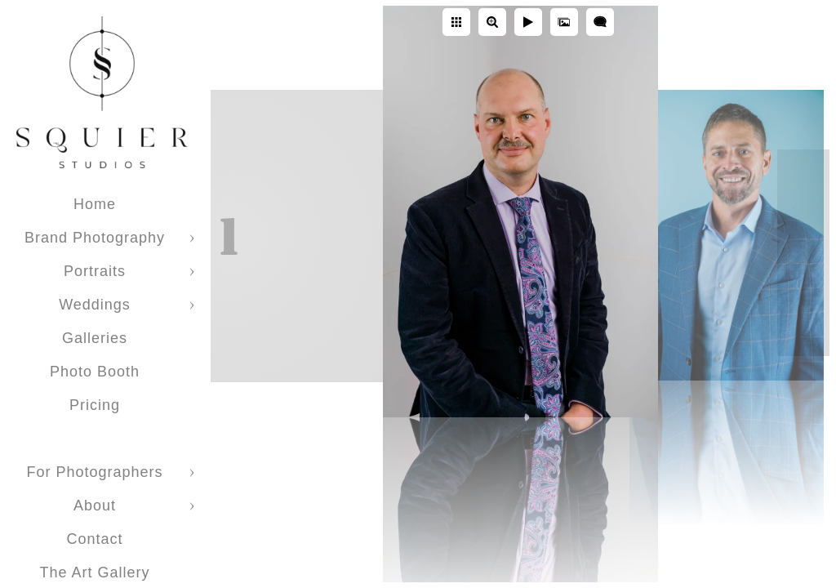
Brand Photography (94, 237)
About (94, 505)
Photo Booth (95, 371)
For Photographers (94, 472)
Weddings (95, 304)
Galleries (94, 338)
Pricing (94, 405)
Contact (94, 539)
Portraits (95, 271)
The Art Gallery (94, 572)
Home (94, 204)
